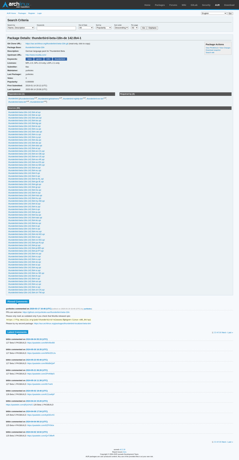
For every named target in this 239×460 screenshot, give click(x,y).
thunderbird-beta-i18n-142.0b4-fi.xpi (24, 173)
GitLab (194, 5)
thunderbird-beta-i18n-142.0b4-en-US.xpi (26, 156)
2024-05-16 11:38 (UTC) (37, 380)
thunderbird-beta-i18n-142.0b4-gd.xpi (24, 184)
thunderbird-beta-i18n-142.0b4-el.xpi (24, 148)
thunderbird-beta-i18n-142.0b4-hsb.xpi (25, 195)
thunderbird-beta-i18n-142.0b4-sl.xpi (24, 265)
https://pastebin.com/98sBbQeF (41, 363)
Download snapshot (213, 50)
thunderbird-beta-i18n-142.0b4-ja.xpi (24, 212)
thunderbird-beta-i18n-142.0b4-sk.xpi (24, 262)
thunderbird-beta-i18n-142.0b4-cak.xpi (25, 131)
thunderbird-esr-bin (95, 99)
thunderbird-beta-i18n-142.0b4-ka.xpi (24, 215)
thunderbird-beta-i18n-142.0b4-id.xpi (24, 204)
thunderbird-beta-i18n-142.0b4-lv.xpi (24, 229)
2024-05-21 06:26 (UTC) (37, 370)
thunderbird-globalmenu (48, 99)
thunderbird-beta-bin (17, 102)
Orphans (152, 28)
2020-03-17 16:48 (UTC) (41, 309)
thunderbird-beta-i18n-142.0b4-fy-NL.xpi (26, 179)
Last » (230, 332)
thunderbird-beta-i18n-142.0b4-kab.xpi (25, 217)
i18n (48, 59)
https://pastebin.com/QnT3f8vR (41, 436)
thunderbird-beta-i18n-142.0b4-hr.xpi (24, 193)
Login (39, 13)
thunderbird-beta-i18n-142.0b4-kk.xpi (24, 220)
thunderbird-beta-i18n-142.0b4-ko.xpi (24, 223)
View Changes (225, 48)
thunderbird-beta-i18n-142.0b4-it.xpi (24, 209)
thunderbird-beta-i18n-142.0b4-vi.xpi (24, 287)
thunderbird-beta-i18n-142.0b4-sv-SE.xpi (26, 273)
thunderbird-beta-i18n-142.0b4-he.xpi (24, 190)
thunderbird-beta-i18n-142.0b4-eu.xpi (24, 170)
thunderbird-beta (27, 99)
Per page (134, 25)
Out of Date (83, 25)
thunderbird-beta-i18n (35, 47)
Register (31, 13)
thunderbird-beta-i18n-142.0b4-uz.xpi (24, 284)
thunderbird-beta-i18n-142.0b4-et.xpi (24, 168)
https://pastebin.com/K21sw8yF (41, 394)
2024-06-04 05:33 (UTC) (37, 339)
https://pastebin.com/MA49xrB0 (41, 343)
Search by (11, 25)
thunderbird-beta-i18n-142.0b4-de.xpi (24, 143)
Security (206, 5)
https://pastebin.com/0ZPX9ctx (40, 425)
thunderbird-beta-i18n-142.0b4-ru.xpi (24, 259)
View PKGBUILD (212, 48)
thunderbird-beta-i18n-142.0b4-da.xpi (24, 140)
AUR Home (11, 13)
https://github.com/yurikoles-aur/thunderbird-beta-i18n (46, 312)
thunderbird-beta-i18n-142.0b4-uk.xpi (24, 281)
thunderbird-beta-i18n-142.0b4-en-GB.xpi (26, 154)
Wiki (184, 5)
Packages (160, 5)
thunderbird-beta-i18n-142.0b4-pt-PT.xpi (25, 251)
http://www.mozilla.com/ (36, 55)
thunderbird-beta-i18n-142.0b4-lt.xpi (24, 226)
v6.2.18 (122, 450)
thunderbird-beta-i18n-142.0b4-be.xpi (24, 120)
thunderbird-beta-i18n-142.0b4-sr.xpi (24, 270)
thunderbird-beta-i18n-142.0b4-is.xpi (24, 206)
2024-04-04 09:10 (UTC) (37, 422)
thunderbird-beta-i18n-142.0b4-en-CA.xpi (26, 151)
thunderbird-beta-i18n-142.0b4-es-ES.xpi (26, 162)
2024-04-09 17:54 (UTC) (37, 411)
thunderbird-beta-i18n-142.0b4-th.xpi (24, 276)
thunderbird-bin (36, 102)
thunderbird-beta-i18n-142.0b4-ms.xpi (24, 231)
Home (147, 5)
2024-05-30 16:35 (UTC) (37, 349)
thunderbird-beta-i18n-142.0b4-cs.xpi (24, 134)
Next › (224, 332)
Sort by (98, 25)
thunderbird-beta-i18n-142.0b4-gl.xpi (24, 187)
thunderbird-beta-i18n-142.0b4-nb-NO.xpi (26, 234)
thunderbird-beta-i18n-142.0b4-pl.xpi (24, 245)
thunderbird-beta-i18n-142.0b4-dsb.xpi (25, 145)
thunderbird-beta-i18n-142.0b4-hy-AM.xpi (26, 201)
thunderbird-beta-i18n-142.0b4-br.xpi (24, 126)
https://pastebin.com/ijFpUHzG (19, 405)
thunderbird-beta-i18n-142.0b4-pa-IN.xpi (26, 242)
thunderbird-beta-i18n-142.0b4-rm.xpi (24, 253)
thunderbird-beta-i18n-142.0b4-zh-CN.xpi (26, 290)
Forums (173, 5)
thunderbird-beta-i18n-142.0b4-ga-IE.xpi (26, 181)
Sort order (118, 25)
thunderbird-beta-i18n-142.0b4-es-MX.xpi (26, 165)
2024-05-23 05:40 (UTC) (37, 360)
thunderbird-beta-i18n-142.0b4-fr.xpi (24, 176)
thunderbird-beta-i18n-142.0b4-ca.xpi (24, 129)
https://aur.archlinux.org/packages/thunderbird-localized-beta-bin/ (62, 323)
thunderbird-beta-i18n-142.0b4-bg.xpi (24, 123)
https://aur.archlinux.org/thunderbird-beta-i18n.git (47, 43)
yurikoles (87, 309)
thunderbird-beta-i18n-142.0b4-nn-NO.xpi (26, 240)
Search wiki (210, 52)
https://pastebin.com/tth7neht (40, 384)
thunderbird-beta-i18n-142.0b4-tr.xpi (24, 278)
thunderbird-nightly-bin (73, 99)
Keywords (40, 25)
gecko (39, 59)
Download (229, 5)
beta (30, 59)
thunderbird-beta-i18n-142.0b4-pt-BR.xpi (26, 248)
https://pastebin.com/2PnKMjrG (41, 374)
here (124, 452)
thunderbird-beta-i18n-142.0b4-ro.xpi (24, 256)
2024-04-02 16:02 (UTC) (37, 432)
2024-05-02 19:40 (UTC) (37, 391)
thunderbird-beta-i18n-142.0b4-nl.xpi (24, 237)
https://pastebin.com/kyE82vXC (41, 415)
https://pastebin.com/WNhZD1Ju (41, 353)
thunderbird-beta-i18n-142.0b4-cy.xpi (24, 137)
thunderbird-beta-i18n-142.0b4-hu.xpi (24, 198)
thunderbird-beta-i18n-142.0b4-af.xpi (24, 112)
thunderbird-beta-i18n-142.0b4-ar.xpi (24, 115)
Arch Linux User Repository (16, 5)
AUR (217, 5)
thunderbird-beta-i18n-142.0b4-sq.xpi (24, 267)
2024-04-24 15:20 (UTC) (37, 401)
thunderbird (60, 59)
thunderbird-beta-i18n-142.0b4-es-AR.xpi (26, 159)
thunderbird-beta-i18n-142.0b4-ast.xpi (24, 118)
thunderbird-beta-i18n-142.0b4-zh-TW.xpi (26, 292)
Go (143, 28)
